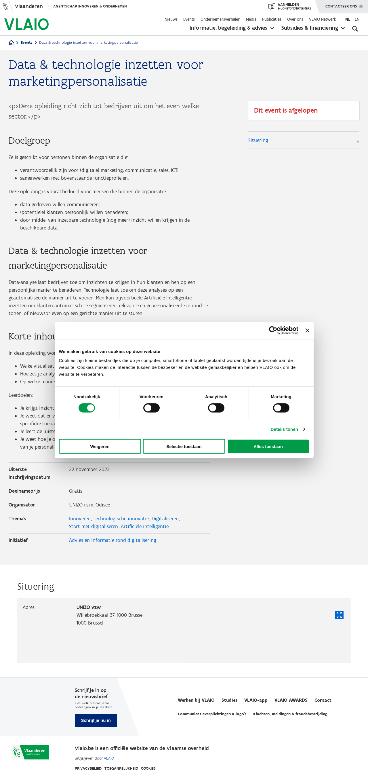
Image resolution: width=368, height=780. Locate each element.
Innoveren (80, 518)
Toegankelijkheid (121, 768)
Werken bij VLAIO (196, 700)
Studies (229, 700)
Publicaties (271, 19)
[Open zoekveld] (355, 28)
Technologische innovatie (121, 518)
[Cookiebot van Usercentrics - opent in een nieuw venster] (273, 330)
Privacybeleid (88, 768)
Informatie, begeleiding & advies (228, 27)
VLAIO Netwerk (322, 19)
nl (347, 19)
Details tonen (284, 428)
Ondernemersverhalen (220, 19)
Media (251, 19)
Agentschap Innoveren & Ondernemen (90, 6)
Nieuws (171, 19)
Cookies (148, 768)
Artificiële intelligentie (145, 526)
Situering (258, 140)
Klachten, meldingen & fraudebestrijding (290, 713)
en (357, 19)
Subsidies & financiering (309, 27)
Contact (322, 700)
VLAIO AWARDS (291, 700)
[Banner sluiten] (307, 330)
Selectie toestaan (184, 446)
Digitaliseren (165, 518)
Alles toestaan (268, 446)
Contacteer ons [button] (341, 4)
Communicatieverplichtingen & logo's (212, 713)
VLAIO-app (256, 700)
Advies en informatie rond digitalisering (112, 540)
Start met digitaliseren (93, 526)
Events (189, 19)
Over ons (295, 19)
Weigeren (99, 446)
